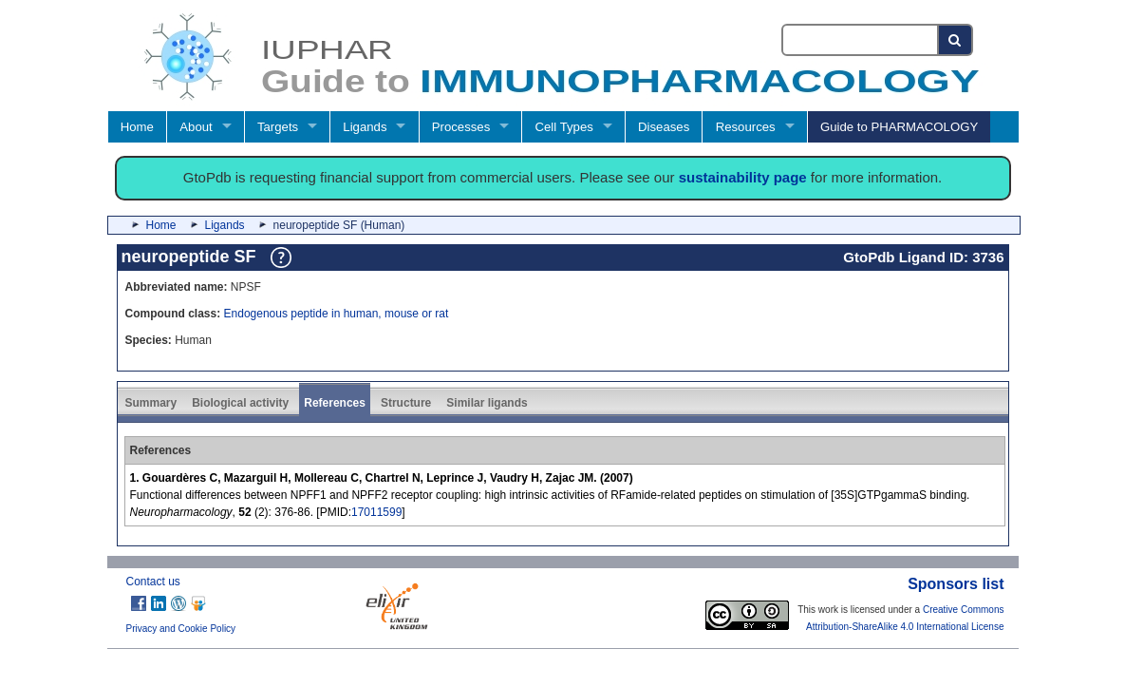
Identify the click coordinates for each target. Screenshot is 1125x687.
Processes (461, 127)
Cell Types (564, 127)
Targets (277, 127)
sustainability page (743, 177)
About (195, 127)
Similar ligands (486, 403)
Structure (406, 403)
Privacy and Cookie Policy (181, 628)
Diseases (663, 127)
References (335, 403)
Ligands (364, 127)
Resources (746, 127)
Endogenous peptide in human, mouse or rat (336, 313)
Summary (151, 403)
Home (137, 127)
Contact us (153, 581)
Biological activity (240, 403)
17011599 (376, 512)
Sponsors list (955, 584)
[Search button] (955, 40)
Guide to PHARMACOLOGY (899, 127)
